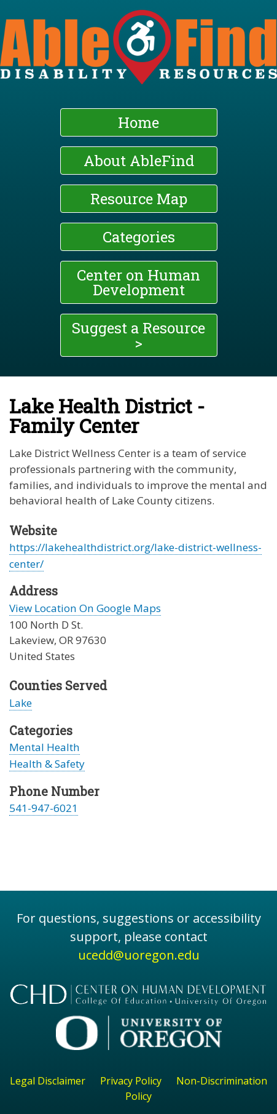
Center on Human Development (138, 282)
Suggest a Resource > (138, 335)
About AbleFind (139, 160)
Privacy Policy (131, 1081)
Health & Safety (47, 764)
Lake (20, 703)
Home (138, 122)
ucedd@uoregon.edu (139, 955)
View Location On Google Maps (85, 608)
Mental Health (44, 747)
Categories (139, 237)
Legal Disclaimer (47, 1081)
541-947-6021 (43, 808)
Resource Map (138, 199)
